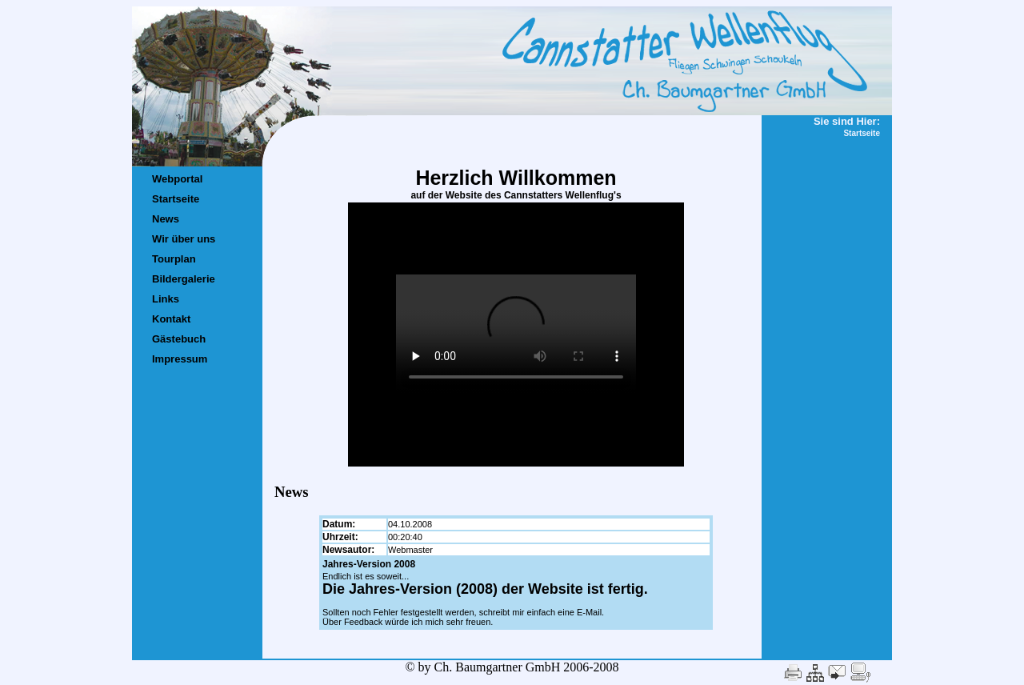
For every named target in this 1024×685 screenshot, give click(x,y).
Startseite (175, 199)
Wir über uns (183, 239)
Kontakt (171, 319)
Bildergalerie (183, 279)
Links (165, 299)
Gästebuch (179, 339)
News (165, 219)
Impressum (179, 359)
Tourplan (174, 259)
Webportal (177, 179)
